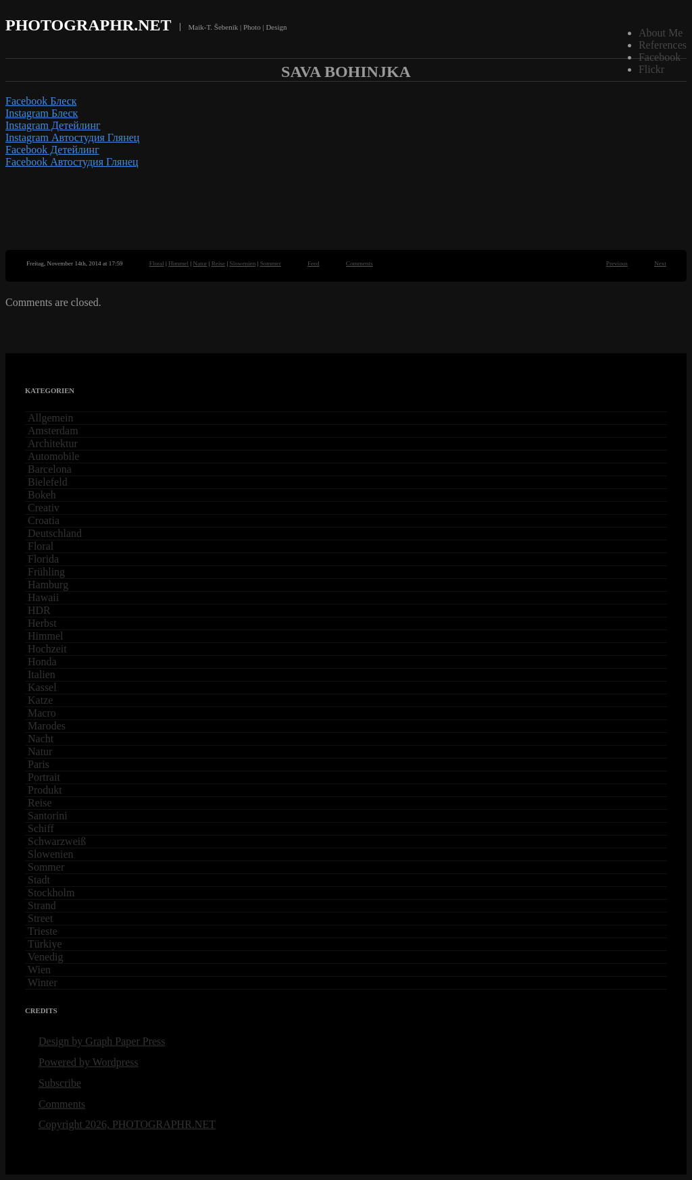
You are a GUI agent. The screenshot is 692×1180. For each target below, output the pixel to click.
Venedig (45, 957)
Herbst (42, 623)
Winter (42, 982)
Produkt (45, 790)
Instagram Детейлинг (53, 125)
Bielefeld (48, 482)
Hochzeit (47, 649)
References (663, 45)
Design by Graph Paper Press (102, 1041)
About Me (661, 33)
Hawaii (43, 597)
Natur (200, 263)
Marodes (47, 726)
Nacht (40, 738)
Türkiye (45, 944)
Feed (313, 263)
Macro (42, 713)
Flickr (651, 69)
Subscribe (60, 1083)
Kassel (42, 687)
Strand (42, 905)
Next (660, 263)
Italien (41, 674)
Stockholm (51, 892)
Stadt (39, 880)
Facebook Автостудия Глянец (72, 162)
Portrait (44, 777)
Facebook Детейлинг (52, 149)
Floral (156, 263)
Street (40, 918)
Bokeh (42, 495)
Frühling (46, 572)
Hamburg (48, 584)
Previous (617, 263)
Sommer (270, 263)
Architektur (53, 443)
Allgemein (51, 418)
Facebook (660, 57)
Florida (43, 559)
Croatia (43, 520)
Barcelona (50, 469)
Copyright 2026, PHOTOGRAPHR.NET (127, 1124)
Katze (40, 700)
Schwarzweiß (57, 841)
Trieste (42, 931)
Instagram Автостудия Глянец (72, 137)
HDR (39, 610)
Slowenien (243, 263)
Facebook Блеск (41, 101)
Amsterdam (53, 430)
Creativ (43, 507)
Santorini (48, 815)
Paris (38, 764)
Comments (359, 263)
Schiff (41, 828)
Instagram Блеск (41, 113)
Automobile (53, 456)
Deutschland (55, 533)
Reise (218, 263)
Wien (39, 969)
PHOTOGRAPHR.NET (88, 25)
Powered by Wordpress (89, 1062)
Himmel (178, 263)
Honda (42, 661)
